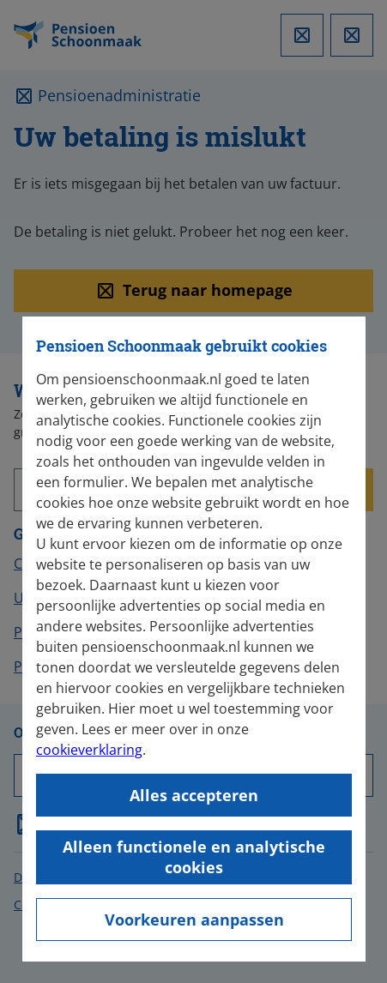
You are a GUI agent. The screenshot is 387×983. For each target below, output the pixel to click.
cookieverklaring (89, 749)
